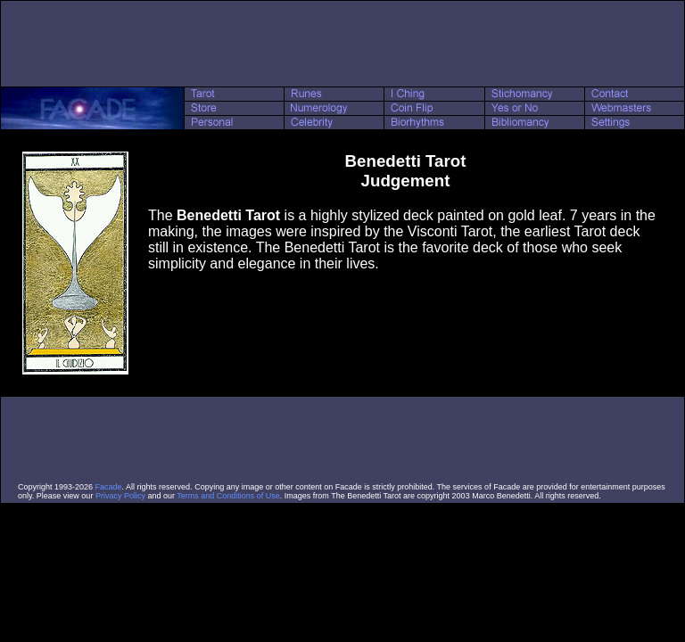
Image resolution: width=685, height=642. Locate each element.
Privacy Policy (120, 495)
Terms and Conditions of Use (228, 495)
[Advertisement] (342, 44)
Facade (108, 486)
